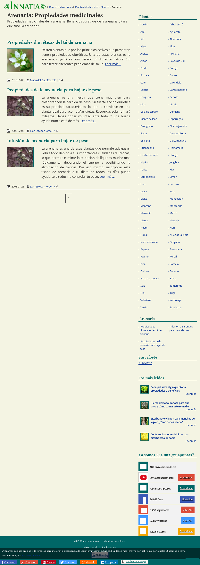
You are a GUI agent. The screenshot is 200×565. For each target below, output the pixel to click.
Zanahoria (175, 307)
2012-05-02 (18, 80)
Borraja (144, 75)
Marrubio (145, 213)
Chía (143, 104)
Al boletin (145, 363)
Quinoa (144, 271)
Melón (173, 213)
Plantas (105, 7)
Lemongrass (147, 176)
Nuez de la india (179, 235)
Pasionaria (176, 249)
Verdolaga (175, 300)
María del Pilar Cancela (43, 80)
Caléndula (175, 82)
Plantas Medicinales (86, 7)
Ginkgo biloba (178, 133)
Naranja (174, 220)
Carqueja (145, 97)
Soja (142, 285)
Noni (172, 227)
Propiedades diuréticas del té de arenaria (49, 42)
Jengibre (174, 162)
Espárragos (176, 119)
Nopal (143, 235)
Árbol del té (176, 24)
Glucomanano (178, 140)
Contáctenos (109, 547)
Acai (142, 32)
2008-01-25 (18, 186)
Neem (143, 227)
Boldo (143, 68)
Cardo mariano (178, 89)
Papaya (144, 249)
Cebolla (174, 97)
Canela (144, 89)
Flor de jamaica (178, 126)
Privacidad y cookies (114, 541)
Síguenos (188, 509)
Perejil (173, 256)
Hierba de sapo (149, 155)
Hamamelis (176, 148)
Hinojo (174, 155)
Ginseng (145, 140)
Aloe (172, 46)
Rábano (174, 271)
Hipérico (145, 162)
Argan (143, 61)
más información (31, 555)
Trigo (173, 293)
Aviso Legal (90, 547)
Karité (143, 169)
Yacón (143, 24)
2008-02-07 (18, 131)
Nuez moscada (149, 242)
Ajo (142, 39)
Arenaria (174, 53)
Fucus (143, 133)
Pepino (144, 256)
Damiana (175, 111)
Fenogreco (146, 126)
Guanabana (147, 148)
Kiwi (172, 169)
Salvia (173, 278)
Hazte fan (187, 499)
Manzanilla (176, 206)
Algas (143, 46)
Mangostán (176, 198)
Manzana (145, 206)
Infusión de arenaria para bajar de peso (47, 140)
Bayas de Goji (177, 61)
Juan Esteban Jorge (41, 131)
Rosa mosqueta (149, 278)
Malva (143, 198)
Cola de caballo (149, 111)
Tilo (142, 293)
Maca (143, 191)
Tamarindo (176, 285)
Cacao (173, 75)
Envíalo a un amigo (136, 561)
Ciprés (173, 104)
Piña (143, 264)
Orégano (175, 242)
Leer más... (113, 64)
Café (143, 82)
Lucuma (174, 184)
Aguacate (175, 32)
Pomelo (174, 264)
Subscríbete (186, 477)
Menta (144, 220)
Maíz (172, 191)
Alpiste (144, 53)
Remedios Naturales (61, 7)
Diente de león (148, 119)
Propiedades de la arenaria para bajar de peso (54, 90)
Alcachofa (175, 39)
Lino (143, 184)
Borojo (174, 68)
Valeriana (145, 300)
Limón (173, 176)
